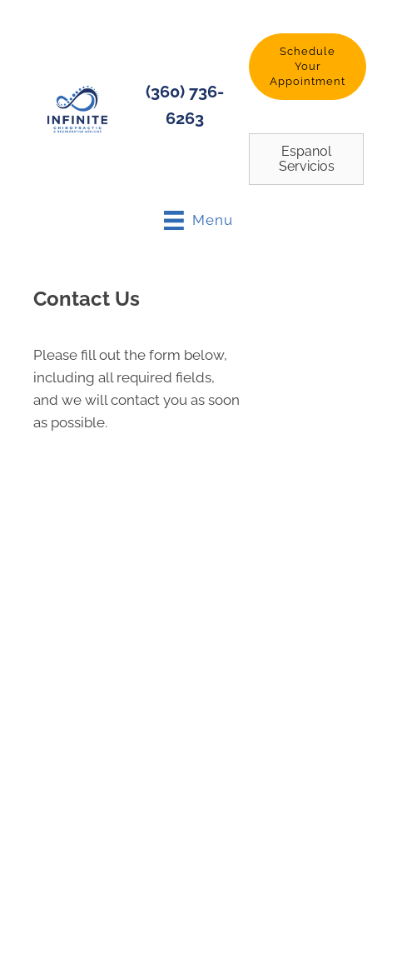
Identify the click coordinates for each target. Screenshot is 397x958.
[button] (307, 66)
